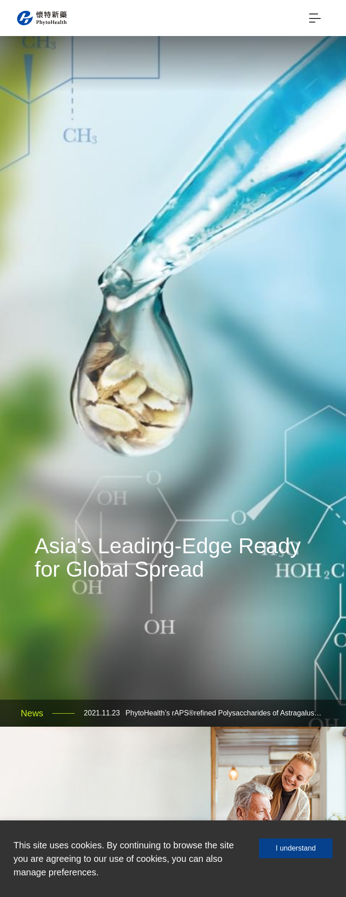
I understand (296, 848)
